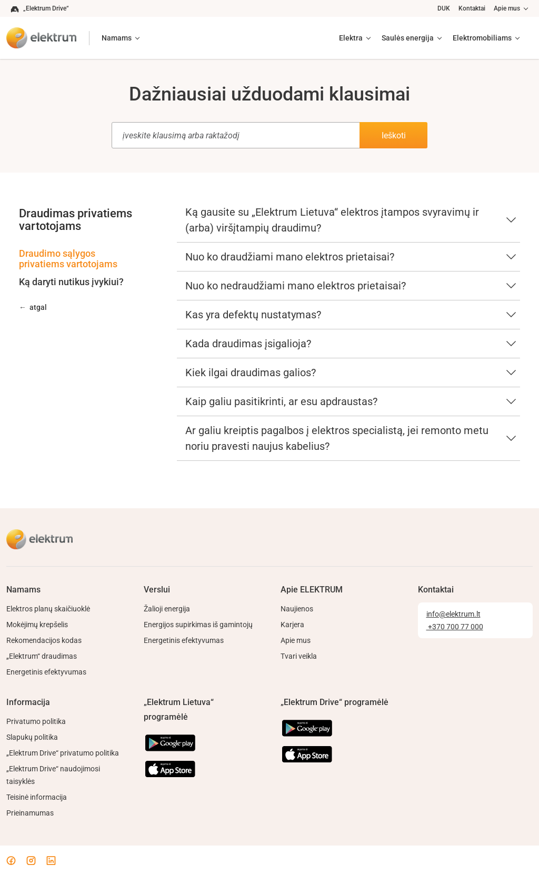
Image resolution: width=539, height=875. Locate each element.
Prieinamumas (30, 813)
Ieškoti (394, 135)
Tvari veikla (299, 656)
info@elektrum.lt (453, 614)
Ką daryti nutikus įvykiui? (71, 281)
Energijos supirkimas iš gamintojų (198, 624)
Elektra (351, 38)
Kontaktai (471, 8)
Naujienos (297, 609)
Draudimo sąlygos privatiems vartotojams (68, 258)
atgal (38, 307)
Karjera (292, 624)
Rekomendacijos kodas (44, 640)
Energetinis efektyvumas (46, 672)
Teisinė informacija (36, 797)
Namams (117, 38)
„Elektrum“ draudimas (41, 656)
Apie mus (507, 8)
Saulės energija (408, 38)
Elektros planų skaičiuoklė (48, 609)
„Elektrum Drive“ (40, 9)
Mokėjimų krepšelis (37, 624)
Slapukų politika (32, 737)
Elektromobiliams (482, 38)
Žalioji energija (167, 609)
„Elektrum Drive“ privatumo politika (62, 753)
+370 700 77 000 (454, 626)
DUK (443, 8)
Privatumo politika (36, 721)
